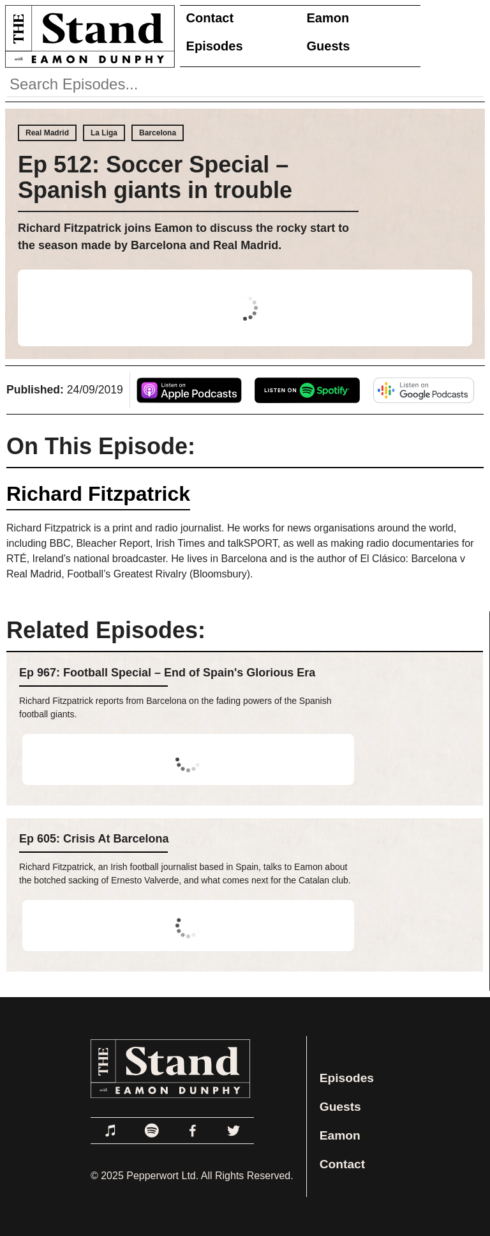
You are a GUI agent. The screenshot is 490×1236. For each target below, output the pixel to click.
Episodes (214, 46)
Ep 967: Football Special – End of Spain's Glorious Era (167, 672)
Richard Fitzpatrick (98, 493)
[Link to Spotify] (152, 1130)
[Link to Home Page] (87, 36)
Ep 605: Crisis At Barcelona (93, 838)
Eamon (328, 18)
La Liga (104, 132)
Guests (328, 46)
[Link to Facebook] (192, 1130)
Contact (210, 18)
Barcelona (157, 132)
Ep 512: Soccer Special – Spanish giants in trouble (155, 177)
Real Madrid (47, 132)
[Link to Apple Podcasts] (111, 1130)
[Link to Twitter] (233, 1130)
